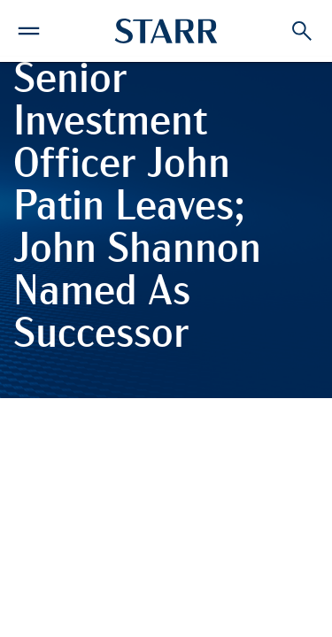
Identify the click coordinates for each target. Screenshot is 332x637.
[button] (29, 28)
